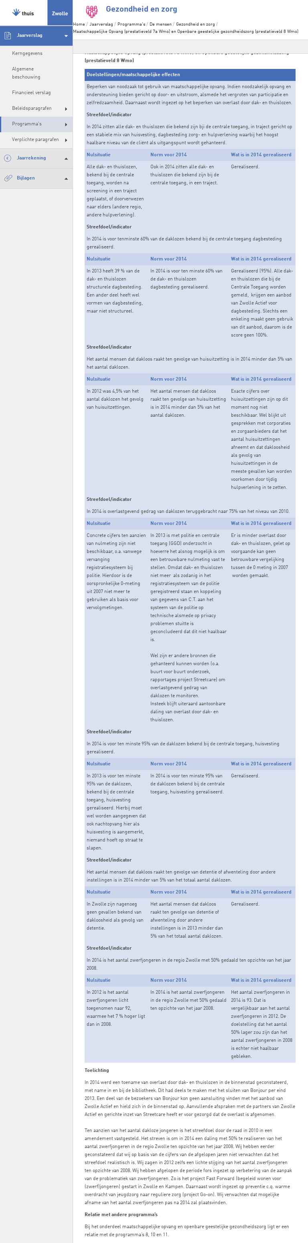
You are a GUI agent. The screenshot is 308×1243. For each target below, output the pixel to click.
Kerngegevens (27, 53)
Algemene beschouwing (26, 73)
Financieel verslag (31, 93)
